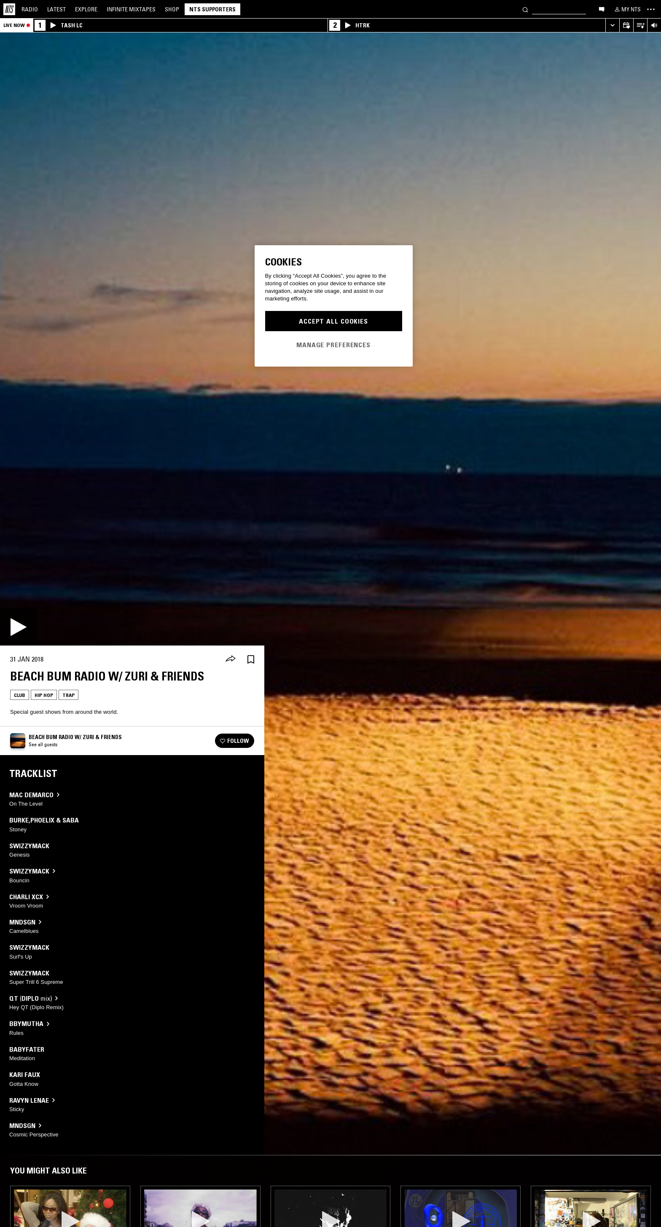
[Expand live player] (612, 25)
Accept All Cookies (333, 321)
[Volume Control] (654, 25)
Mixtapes (131, 9)
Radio (29, 9)
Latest (56, 9)
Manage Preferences (333, 344)
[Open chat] (601, 9)
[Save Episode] (251, 659)
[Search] (525, 9)
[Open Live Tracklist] (640, 25)
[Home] (9, 9)
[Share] (230, 659)
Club (19, 695)
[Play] (18, 627)
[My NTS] (626, 9)
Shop (172, 9)
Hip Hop (44, 695)
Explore (86, 9)
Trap (68, 695)
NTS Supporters (212, 9)
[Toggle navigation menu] (651, 9)
